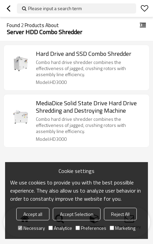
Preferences (90, 227)
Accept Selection (76, 214)
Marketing (122, 227)
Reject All (120, 214)
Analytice (60, 227)
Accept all (32, 214)
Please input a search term (55, 8)
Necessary (31, 227)
